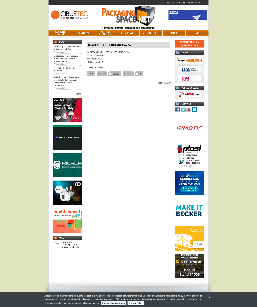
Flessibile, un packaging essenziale (64, 69)
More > (79, 93)
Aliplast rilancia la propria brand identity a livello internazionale (66, 58)
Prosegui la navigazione (113, 303)
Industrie (167, 82)
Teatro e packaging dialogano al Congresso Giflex (67, 47)
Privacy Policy (135, 303)
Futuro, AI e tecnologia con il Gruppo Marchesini (66, 244)
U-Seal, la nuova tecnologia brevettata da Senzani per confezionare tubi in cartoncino (66, 81)
